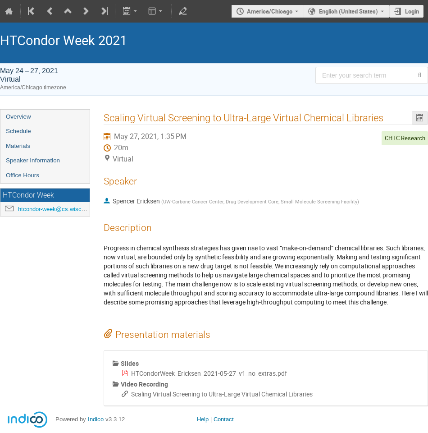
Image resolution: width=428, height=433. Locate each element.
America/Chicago (269, 11)
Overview (18, 116)
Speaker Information (33, 160)
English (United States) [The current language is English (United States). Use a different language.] (348, 11)
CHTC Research (405, 138)
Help (203, 419)
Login (412, 11)
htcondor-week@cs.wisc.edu (55, 209)
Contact (224, 419)
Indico (96, 419)
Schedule (18, 131)
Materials (18, 146)
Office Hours (22, 175)
